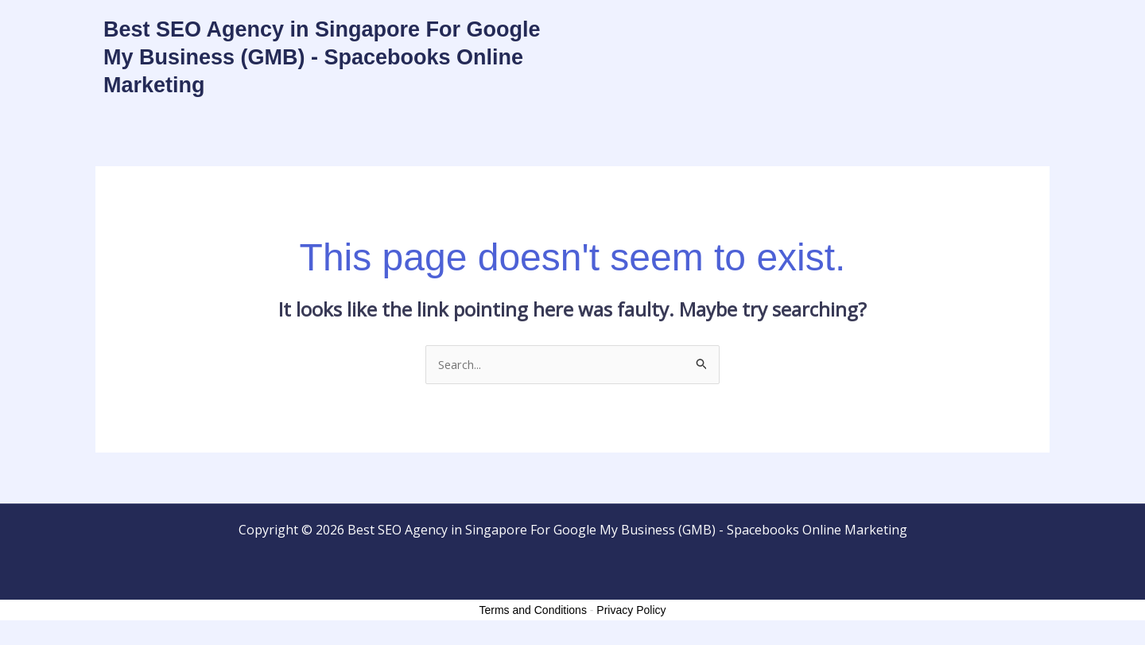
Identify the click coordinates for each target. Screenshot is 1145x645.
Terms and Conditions (533, 611)
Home (843, 34)
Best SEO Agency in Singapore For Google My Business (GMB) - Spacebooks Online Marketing (322, 57)
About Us (1002, 34)
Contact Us (917, 34)
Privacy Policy (631, 611)
